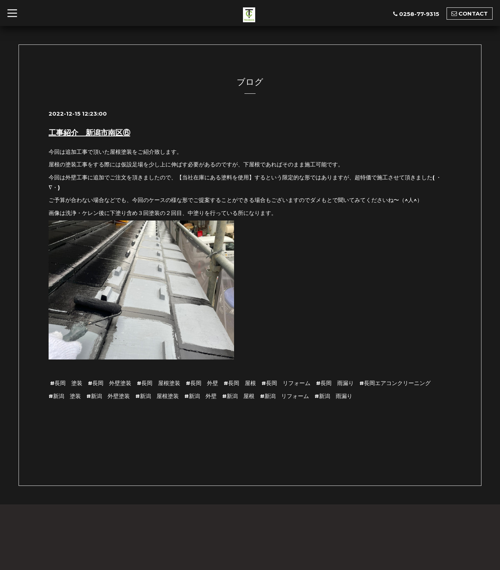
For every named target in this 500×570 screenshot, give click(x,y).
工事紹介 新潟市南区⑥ (89, 132)
